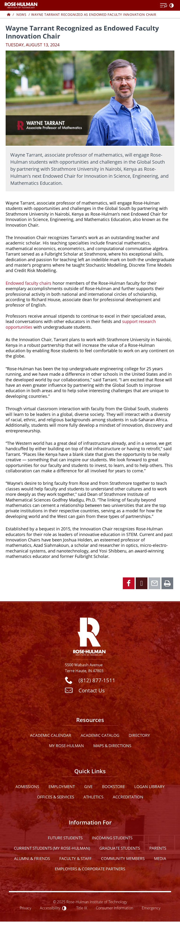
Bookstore (113, 786)
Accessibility (50, 907)
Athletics (93, 797)
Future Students (65, 837)
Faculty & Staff (75, 858)
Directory (139, 735)
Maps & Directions (112, 745)
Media (160, 858)
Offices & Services (55, 797)
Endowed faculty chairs (28, 283)
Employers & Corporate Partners (90, 869)
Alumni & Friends (32, 858)
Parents (157, 848)
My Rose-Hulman (66, 745)
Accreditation (128, 797)
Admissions (27, 786)
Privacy (25, 907)
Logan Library (149, 786)
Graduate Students (119, 848)
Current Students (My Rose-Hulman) (52, 848)
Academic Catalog (100, 735)
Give (88, 786)
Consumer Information (114, 907)
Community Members (123, 858)
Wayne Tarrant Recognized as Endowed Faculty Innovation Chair (93, 14)
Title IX (81, 907)
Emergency (151, 907)
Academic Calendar (50, 735)
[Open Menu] (163, 5)
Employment (62, 786)
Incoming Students (112, 837)
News (21, 14)
